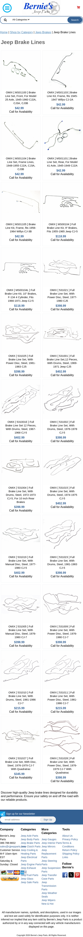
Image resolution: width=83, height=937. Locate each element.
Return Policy (69, 850)
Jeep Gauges (49, 839)
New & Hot (47, 903)
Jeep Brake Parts (30, 842)
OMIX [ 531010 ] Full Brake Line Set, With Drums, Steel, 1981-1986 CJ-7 (21, 698)
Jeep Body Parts (30, 839)
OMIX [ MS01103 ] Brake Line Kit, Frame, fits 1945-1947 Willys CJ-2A (62, 96)
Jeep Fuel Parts (29, 875)
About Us (67, 835)
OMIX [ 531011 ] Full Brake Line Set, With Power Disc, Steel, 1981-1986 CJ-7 (62, 698)
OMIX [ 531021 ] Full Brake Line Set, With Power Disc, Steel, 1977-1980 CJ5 (62, 295)
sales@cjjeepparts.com (13, 846)
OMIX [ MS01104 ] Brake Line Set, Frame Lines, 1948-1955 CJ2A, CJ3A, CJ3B (21, 164)
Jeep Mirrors (48, 846)
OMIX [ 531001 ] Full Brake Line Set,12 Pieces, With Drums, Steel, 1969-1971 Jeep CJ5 (62, 361)
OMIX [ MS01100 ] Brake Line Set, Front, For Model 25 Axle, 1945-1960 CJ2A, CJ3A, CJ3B (20, 98)
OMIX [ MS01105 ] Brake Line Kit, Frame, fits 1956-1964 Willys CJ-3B (20, 228)
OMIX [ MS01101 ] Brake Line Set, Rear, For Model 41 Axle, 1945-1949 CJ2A (62, 162)
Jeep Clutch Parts (31, 846)
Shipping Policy (70, 853)
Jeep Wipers (48, 900)
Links (65, 857)
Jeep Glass (27, 878)
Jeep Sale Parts (29, 882)
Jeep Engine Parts (31, 864)
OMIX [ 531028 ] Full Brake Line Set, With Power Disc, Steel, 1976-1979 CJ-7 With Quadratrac (62, 765)
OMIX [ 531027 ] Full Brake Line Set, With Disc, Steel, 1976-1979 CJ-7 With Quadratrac (20, 763)
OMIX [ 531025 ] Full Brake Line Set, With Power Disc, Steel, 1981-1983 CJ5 (20, 361)
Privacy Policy (70, 839)
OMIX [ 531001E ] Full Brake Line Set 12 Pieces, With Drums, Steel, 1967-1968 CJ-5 (20, 427)
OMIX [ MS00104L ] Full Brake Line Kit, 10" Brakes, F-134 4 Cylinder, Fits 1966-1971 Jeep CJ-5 (21, 295)
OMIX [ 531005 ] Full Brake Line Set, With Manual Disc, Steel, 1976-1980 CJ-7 (20, 632)
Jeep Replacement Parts (49, 854)
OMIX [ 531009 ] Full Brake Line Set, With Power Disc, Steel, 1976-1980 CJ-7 (62, 632)
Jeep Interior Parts (52, 842)
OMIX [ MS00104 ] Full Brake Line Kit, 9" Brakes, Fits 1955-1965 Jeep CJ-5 (62, 228)
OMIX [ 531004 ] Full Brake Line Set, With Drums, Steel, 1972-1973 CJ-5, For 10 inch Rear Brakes (21, 494)
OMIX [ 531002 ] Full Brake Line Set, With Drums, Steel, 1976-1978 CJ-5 (62, 427)
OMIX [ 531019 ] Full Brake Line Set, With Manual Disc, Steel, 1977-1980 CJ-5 (20, 562)
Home (4, 32)
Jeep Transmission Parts (49, 886)
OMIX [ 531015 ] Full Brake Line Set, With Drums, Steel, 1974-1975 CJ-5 (62, 493)
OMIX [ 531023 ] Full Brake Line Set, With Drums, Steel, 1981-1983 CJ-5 (62, 562)
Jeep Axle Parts (29, 835)
